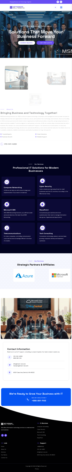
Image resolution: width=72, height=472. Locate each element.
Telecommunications (12, 233)
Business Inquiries (26, 43)
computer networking (42, 426)
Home (2, 446)
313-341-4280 (41, 449)
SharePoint (44, 210)
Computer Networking (13, 187)
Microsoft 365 (9, 210)
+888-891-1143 (39, 400)
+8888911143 (40, 446)
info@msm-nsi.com (42, 452)
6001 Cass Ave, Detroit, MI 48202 (46, 455)
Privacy (37, 469)
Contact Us (4, 457)
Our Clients (4, 455)
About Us (3, 449)
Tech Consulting (46, 233)
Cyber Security (45, 186)
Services (3, 452)
